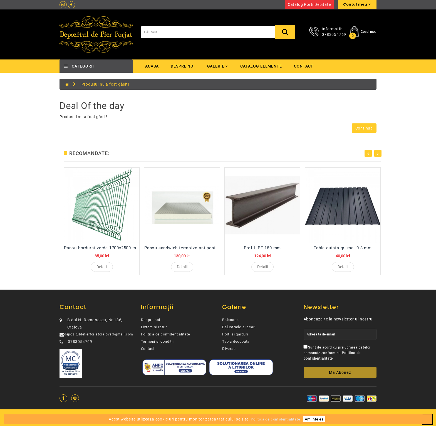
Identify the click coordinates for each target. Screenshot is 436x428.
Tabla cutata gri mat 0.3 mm (343, 247)
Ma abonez (340, 374)
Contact (305, 66)
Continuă (364, 128)
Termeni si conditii (157, 343)
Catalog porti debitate (309, 4)
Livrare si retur (154, 329)
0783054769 (334, 34)
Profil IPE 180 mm (262, 247)
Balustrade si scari (239, 329)
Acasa (152, 66)
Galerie (218, 66)
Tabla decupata (235, 343)
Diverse (229, 351)
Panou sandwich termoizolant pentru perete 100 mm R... (202, 247)
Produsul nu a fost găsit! (105, 84)
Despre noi (183, 66)
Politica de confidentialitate (165, 336)
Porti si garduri (235, 336)
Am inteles (314, 419)
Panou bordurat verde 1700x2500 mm (102, 247)
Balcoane (230, 322)
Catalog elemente (262, 66)
